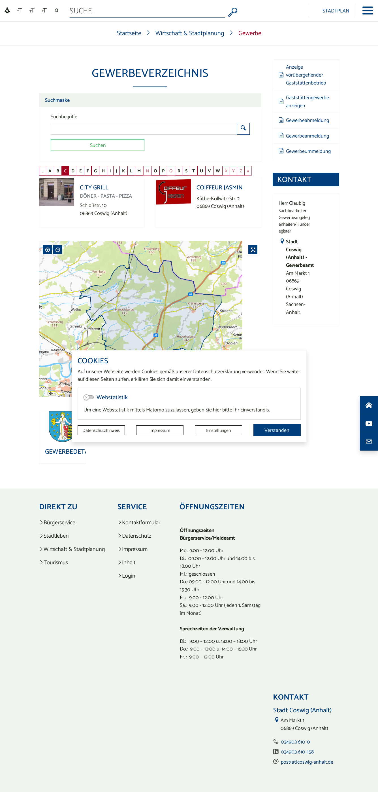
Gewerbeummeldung (305, 151)
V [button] (209, 170)
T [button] (193, 170)
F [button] (88, 170)
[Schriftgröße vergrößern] (44, 10)
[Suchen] (98, 145)
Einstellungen (218, 430)
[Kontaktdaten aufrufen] (369, 441)
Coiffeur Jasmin (220, 187)
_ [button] (43, 170)
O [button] (155, 170)
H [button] (103, 170)
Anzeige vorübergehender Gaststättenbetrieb (302, 74)
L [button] (131, 170)
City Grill (94, 187)
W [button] (218, 170)
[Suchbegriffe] (144, 129)
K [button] (123, 170)
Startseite (129, 32)
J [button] (116, 170)
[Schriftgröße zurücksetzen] (32, 10)
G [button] (95, 170)
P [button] (163, 170)
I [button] (110, 170)
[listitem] (72, 522)
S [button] (186, 170)
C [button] (65, 170)
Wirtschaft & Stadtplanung (189, 32)
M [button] (139, 170)
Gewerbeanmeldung (304, 136)
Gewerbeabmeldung (304, 120)
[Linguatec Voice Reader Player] (7, 10)
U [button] (201, 170)
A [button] (50, 170)
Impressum (160, 430)
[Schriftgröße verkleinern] (19, 10)
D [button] (72, 170)
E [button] (80, 170)
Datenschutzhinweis (101, 430)
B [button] (57, 170)
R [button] (179, 170)
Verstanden (276, 430)
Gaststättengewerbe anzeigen (304, 101)
